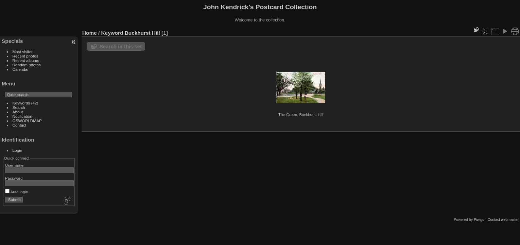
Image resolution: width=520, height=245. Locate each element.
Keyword (112, 33)
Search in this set (121, 46)
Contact (20, 125)
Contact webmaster (503, 219)
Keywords (21, 103)
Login (17, 150)
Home (89, 33)
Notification (22, 116)
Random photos (27, 65)
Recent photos (25, 56)
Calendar (21, 69)
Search (19, 107)
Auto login (16, 192)
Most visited (23, 51)
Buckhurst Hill (142, 33)
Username (14, 165)
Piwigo (479, 219)
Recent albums (26, 60)
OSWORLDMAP (27, 120)
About (18, 112)
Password (14, 178)
